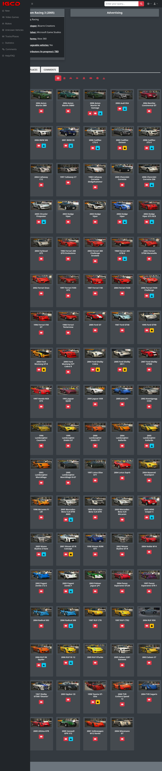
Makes (7, 23)
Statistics (8, 42)
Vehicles (40, 74)
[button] (149, 3)
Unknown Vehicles (12, 30)
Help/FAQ (8, 55)
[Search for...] (121, 3)
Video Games (10, 17)
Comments (9, 49)
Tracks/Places (10, 36)
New (6, 10)
